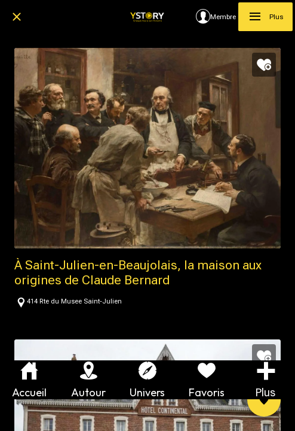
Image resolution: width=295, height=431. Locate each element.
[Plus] (265, 16)
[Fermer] (17, 17)
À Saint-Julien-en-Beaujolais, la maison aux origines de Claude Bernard (138, 272)
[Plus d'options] (265, 379)
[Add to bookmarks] (264, 65)
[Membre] (216, 17)
